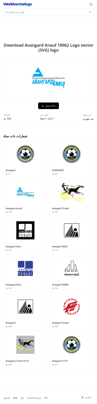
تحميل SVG (48, 105)
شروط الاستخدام (34, 397)
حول (22, 397)
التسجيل (6, 397)
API (45, 397)
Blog (15, 397)
